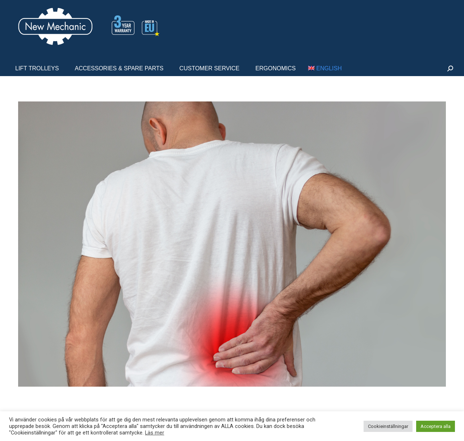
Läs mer (154, 432)
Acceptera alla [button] (435, 426)
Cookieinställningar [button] (388, 426)
